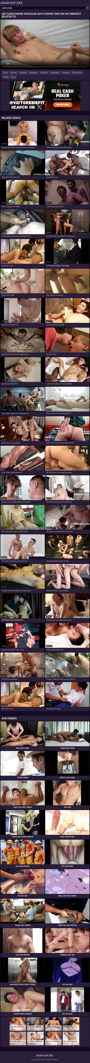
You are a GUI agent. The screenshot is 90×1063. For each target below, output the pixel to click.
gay (6, 73)
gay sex (45, 73)
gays (6, 77)
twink (15, 73)
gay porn (56, 73)
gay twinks (78, 73)
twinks (24, 73)
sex (14, 77)
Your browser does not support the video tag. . (45, 44)
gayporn (34, 73)
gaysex (66, 73)
